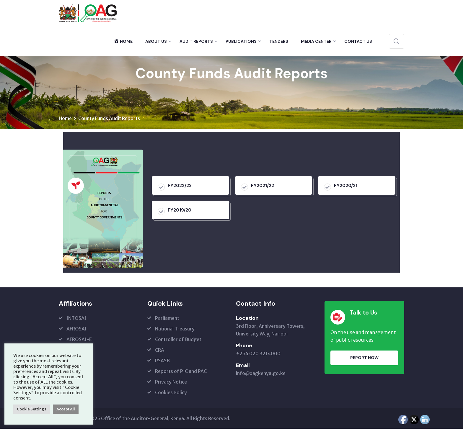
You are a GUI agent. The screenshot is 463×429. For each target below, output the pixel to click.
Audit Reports (196, 41)
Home (65, 119)
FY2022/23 (180, 186)
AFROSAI (76, 329)
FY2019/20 (179, 210)
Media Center (316, 41)
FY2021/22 (262, 186)
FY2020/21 (345, 186)
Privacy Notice (171, 382)
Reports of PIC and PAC (181, 371)
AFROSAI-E (79, 340)
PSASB (162, 361)
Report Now (364, 358)
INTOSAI (76, 318)
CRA (159, 350)
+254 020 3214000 (258, 354)
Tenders (278, 41)
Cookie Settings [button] (31, 409)
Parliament (167, 318)
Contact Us (358, 41)
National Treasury (175, 329)
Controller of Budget (178, 340)
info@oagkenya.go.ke (261, 373)
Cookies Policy (171, 393)
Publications (241, 41)
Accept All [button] (65, 409)
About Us (156, 41)
